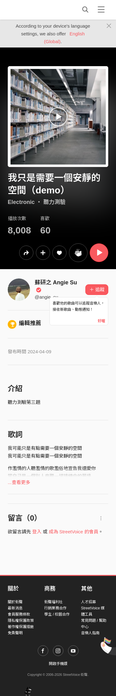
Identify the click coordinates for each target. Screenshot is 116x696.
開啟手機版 (58, 664)
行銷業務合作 (55, 608)
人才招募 (88, 602)
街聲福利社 (53, 602)
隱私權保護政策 (21, 620)
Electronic (21, 202)
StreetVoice (33, 10)
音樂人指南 (90, 633)
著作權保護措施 (21, 627)
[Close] (109, 26)
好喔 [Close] (101, 321)
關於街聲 (15, 602)
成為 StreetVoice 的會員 (73, 531)
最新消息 (15, 608)
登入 (36, 531)
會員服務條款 (19, 614)
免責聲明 (15, 633)
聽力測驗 (54, 202)
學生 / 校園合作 (57, 614)
